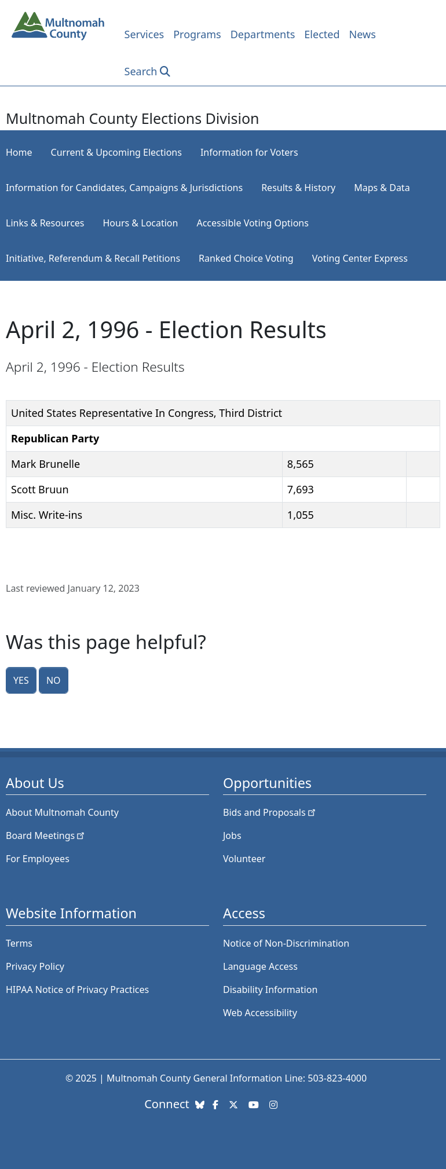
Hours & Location (140, 223)
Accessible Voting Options (252, 223)
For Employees (38, 858)
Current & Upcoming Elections (116, 152)
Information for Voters (249, 152)
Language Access (260, 966)
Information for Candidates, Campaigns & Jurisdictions (124, 187)
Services (144, 34)
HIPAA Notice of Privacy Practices (77, 989)
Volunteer (244, 858)
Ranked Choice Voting (246, 258)
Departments (263, 34)
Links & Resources (45, 223)
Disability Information (270, 989)
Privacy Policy (35, 966)
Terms (19, 943)
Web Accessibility (260, 1012)
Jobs (232, 835)
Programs (197, 34)
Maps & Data (382, 187)
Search (141, 71)
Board (46, 835)
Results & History (298, 187)
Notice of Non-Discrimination (286, 943)
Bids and (270, 812)
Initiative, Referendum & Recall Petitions (93, 258)
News (362, 34)
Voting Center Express (360, 258)
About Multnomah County (62, 812)
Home (19, 152)
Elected (321, 34)
